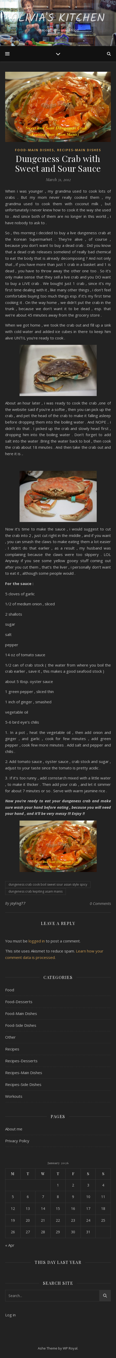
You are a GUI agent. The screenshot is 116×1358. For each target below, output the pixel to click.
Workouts (13, 1096)
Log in (10, 1314)
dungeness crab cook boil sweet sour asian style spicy (47, 884)
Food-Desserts (18, 1001)
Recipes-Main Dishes (79, 150)
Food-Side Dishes (20, 1025)
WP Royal (70, 1348)
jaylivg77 (18, 903)
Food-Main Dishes (34, 150)
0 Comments (100, 903)
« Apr (9, 1245)
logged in (37, 940)
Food (9, 989)
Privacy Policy (17, 1140)
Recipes (12, 1048)
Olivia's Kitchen (58, 18)
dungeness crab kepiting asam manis (35, 891)
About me (13, 1128)
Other (10, 1037)
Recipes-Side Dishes (23, 1084)
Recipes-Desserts (21, 1060)
